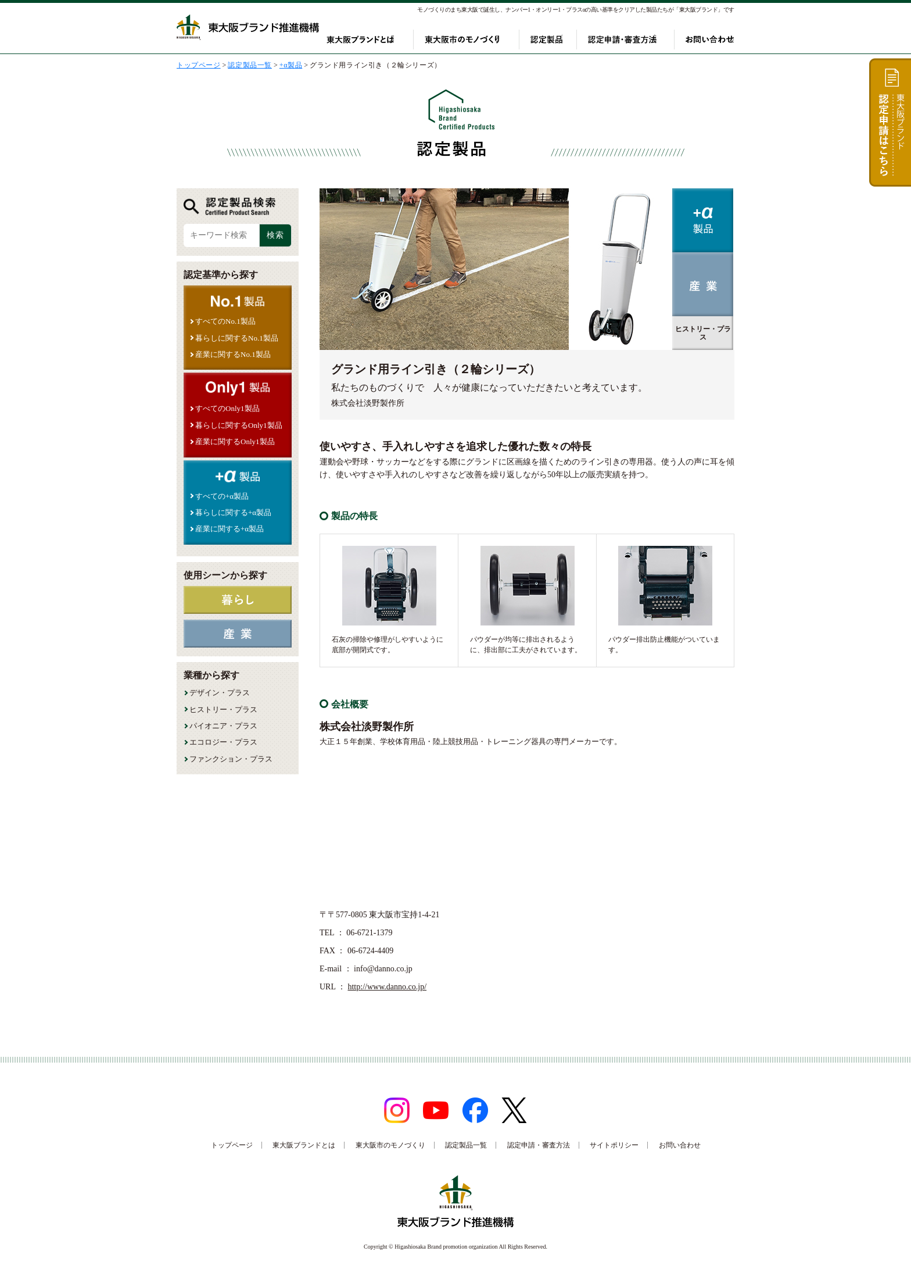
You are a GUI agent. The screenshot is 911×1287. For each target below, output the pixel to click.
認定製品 (552, 39)
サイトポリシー (614, 1145)
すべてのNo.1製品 (225, 321)
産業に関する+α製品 (229, 528)
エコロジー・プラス (223, 742)
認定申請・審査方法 (627, 39)
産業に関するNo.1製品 (233, 354)
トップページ (232, 1145)
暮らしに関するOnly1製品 (238, 425)
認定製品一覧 (466, 1145)
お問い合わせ (710, 39)
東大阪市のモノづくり (474, 39)
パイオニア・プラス (223, 725)
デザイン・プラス (219, 692)
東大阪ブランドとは (379, 39)
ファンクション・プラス (230, 759)
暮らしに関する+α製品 (233, 512)
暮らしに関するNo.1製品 (236, 338)
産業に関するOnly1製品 (235, 441)
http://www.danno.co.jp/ (386, 986)
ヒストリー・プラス (223, 709)
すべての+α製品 (222, 496)
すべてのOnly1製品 (227, 408)
